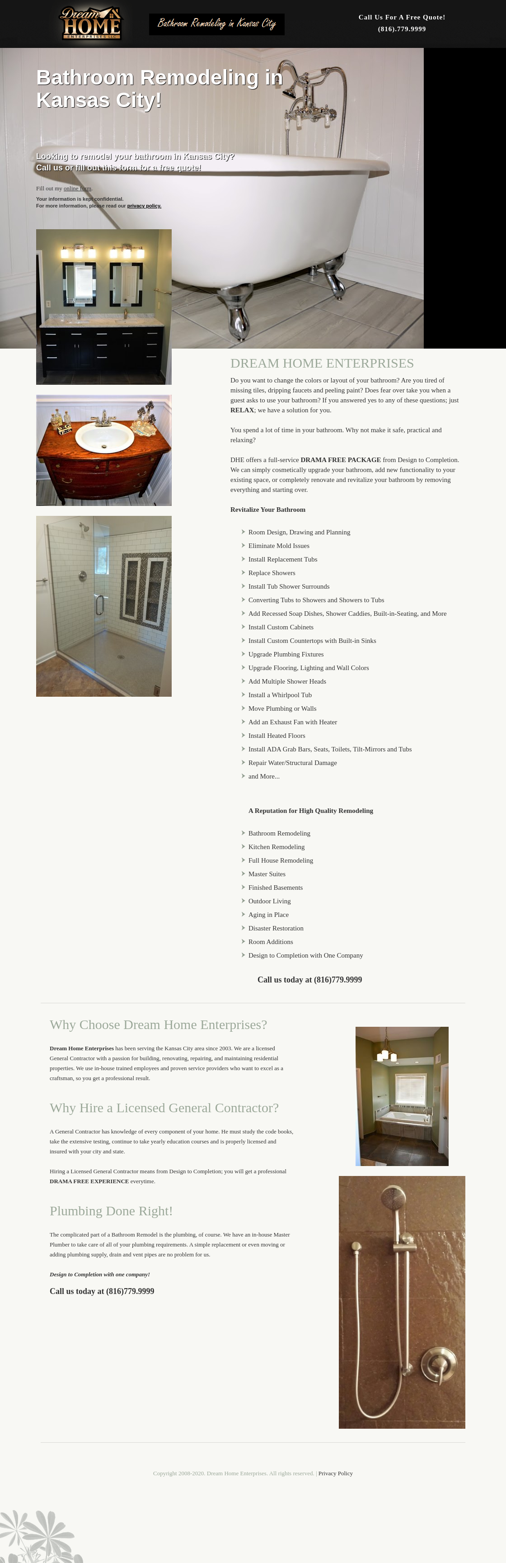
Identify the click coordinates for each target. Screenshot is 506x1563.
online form (77, 188)
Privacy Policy (336, 1473)
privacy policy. (144, 205)
